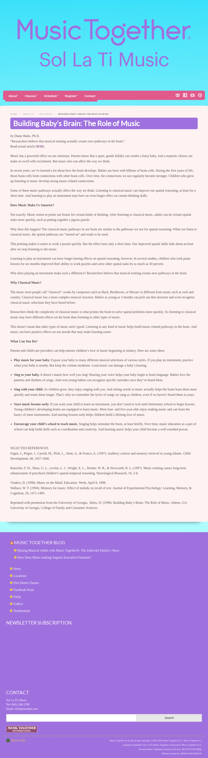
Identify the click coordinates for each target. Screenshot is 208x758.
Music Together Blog (41, 541)
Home (13, 112)
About (12, 95)
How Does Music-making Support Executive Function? (54, 555)
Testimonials (21, 609)
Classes (32, 95)
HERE (40, 144)
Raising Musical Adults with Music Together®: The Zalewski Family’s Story (68, 548)
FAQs (17, 595)
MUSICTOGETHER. (192, 747)
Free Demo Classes (26, 581)
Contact (99, 95)
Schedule (55, 95)
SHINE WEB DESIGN (191, 752)
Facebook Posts (23, 588)
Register (78, 95)
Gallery (18, 602)
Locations (19, 574)
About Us (28, 112)
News (17, 567)
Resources (46, 112)
